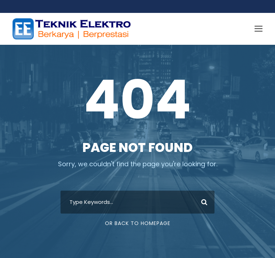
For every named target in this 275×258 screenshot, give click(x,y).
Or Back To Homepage (137, 223)
